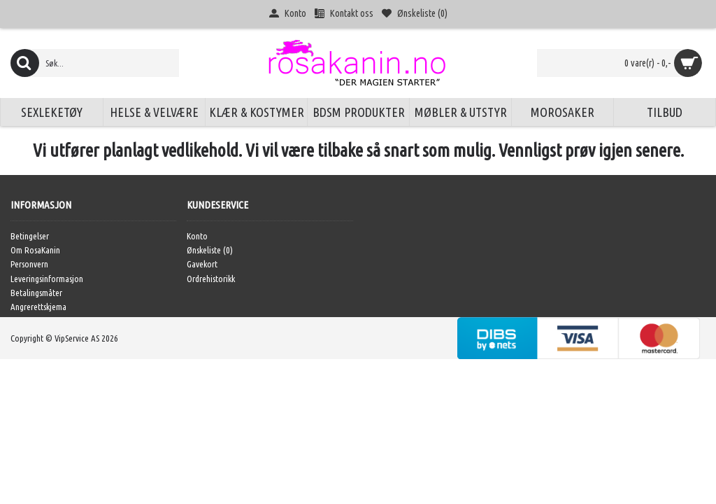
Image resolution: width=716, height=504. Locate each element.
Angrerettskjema (38, 307)
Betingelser (29, 236)
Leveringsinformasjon (46, 279)
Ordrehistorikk (211, 279)
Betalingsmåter (36, 293)
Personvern (29, 264)
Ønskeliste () (210, 250)
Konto (197, 236)
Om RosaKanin (35, 250)
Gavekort (202, 264)
